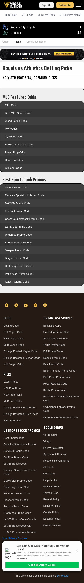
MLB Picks (46, 15)
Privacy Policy (51, 486)
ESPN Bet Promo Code (18, 226)
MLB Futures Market (70, 15)
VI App (47, 441)
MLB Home (11, 15)
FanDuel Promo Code (17, 211)
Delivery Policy (51, 505)
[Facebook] (7, 305)
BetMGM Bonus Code (17, 203)
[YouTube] (26, 305)
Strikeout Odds (13, 168)
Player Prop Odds (15, 152)
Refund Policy (51, 499)
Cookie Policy (51, 512)
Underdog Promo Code (18, 234)
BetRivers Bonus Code (17, 493)
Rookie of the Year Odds (19, 144)
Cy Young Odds (14, 136)
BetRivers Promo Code (18, 242)
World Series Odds (16, 120)
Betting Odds (11, 325)
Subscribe (65, 5)
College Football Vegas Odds (20, 351)
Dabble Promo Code (55, 357)
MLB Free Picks (13, 401)
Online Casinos (52, 525)
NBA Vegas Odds (14, 338)
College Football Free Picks (19, 407)
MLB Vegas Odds (14, 344)
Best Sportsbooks (14, 437)
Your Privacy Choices (14, 538)
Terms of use (50, 492)
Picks (18, 41)
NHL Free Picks (13, 420)
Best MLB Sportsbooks (18, 113)
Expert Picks (11, 381)
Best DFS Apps (52, 325)
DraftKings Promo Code (18, 266)
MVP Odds (11, 128)
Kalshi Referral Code (17, 281)
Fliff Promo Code (53, 351)
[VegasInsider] (42, 298)
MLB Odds (27, 15)
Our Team (49, 473)
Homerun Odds (14, 160)
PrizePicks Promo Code (18, 273)
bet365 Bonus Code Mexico (20, 532)
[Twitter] (16, 305)
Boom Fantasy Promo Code (59, 370)
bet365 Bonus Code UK (17, 525)
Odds (5, 41)
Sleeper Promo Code (17, 250)
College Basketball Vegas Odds (22, 357)
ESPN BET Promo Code (18, 480)
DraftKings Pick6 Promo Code (60, 417)
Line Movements (36, 41)
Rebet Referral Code (55, 383)
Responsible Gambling (56, 460)
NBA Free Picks (13, 394)
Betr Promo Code (53, 364)
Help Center (50, 480)
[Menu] (78, 5)
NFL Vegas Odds (13, 332)
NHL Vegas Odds (14, 364)
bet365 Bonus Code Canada (20, 519)
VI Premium (50, 434)
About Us (48, 467)
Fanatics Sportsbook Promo (20, 444)
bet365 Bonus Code (16, 187)
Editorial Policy (51, 518)
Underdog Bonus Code (17, 487)
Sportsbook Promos (54, 454)
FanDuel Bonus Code (16, 457)
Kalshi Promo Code (54, 390)
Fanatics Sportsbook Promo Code (24, 195)
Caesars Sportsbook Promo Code (24, 218)
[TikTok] (36, 305)
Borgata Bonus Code (17, 258)
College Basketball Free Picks (21, 414)
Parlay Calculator (53, 447)
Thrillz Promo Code (54, 344)
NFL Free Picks (12, 388)
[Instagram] (45, 305)
